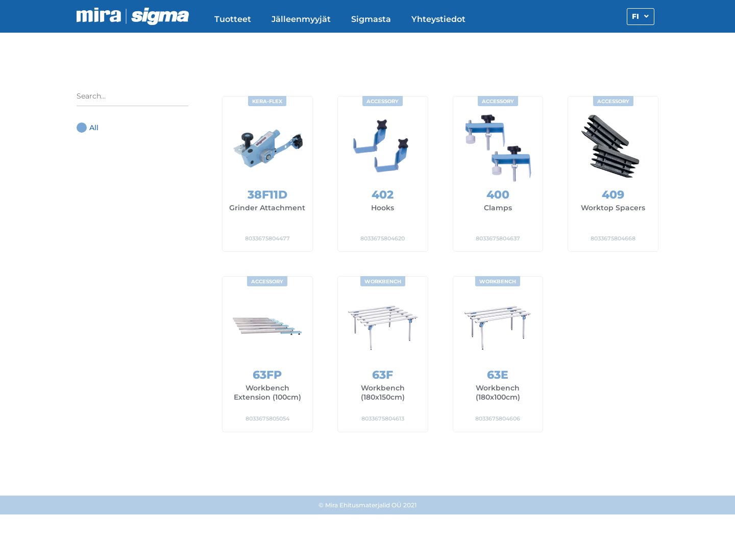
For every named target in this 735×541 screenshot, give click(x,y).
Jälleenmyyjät (301, 19)
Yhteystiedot (438, 19)
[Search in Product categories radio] (132, 98)
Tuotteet (232, 19)
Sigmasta (371, 19)
